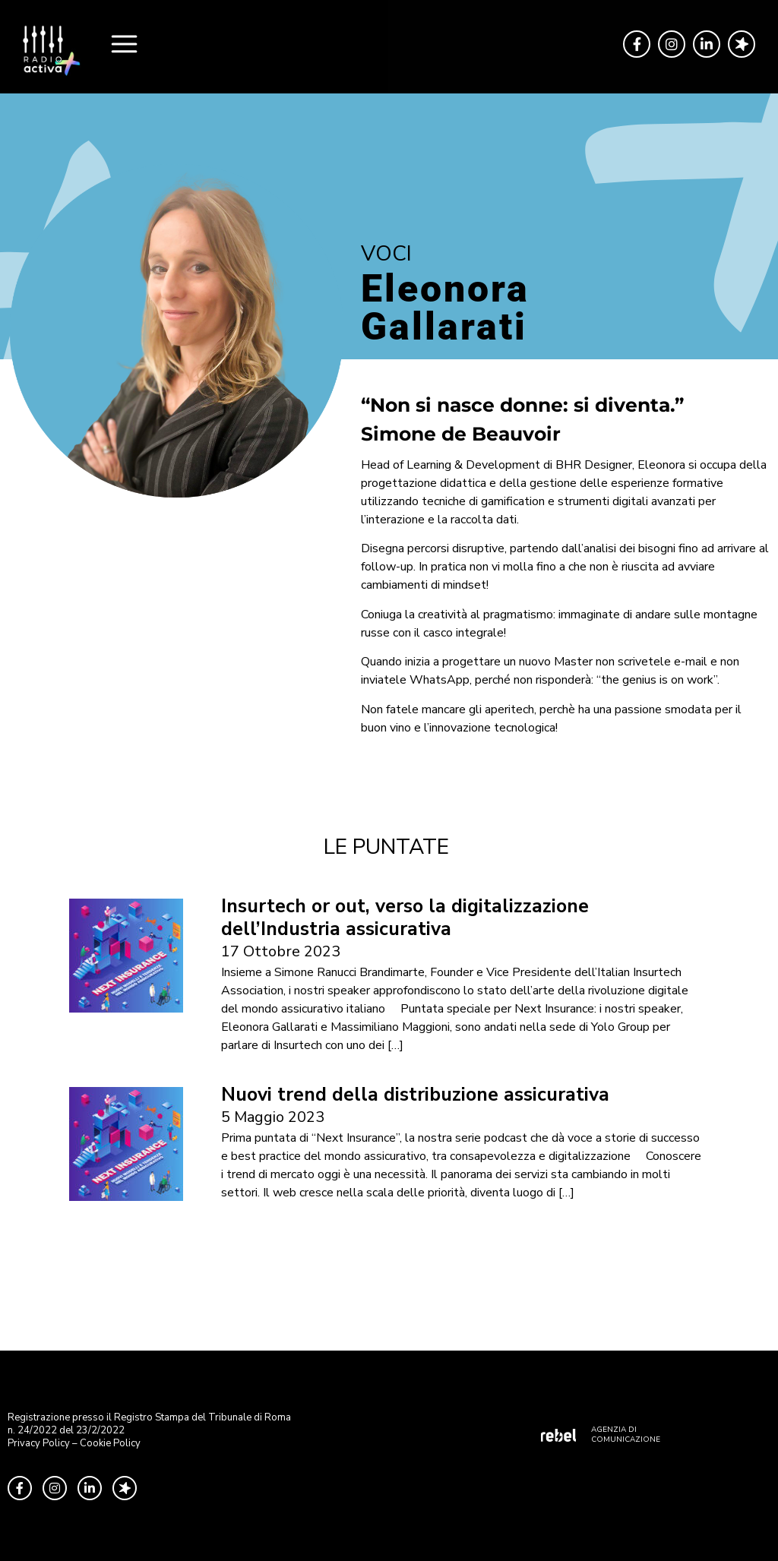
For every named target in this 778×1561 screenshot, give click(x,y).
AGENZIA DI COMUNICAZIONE (625, 1434)
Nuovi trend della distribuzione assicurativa (415, 1095)
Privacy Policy (39, 1443)
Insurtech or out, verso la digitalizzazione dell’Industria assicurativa (405, 917)
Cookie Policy (110, 1443)
